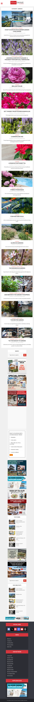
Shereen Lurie (20, 269)
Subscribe (9, 646)
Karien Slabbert (20, 342)
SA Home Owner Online (20, 33)
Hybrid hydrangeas (17, 190)
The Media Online (11, 673)
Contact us (9, 640)
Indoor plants (13, 440)
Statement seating (14, 449)
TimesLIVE (9, 655)
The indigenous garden (17, 268)
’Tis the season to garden (17, 341)
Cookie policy (10, 642)
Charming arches (17, 136)
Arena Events (10, 675)
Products (21, 339)
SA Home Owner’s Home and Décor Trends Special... (19, 533)
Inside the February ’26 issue (20, 538)
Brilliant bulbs (17, 86)
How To (23, 293)
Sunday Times (10, 657)
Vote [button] (11, 454)
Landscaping (19, 188)
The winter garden (17, 320)
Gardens (20, 28)
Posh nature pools (17, 216)
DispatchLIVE (10, 667)
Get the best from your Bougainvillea (17, 111)
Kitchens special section (19, 544)
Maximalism (13, 437)
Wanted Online (10, 669)
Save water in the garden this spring (17, 294)
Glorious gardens (17, 243)
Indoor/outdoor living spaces (16, 446)
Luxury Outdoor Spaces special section (20, 521)
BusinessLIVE (10, 661)
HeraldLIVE (9, 665)
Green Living (17, 293)
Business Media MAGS (12, 671)
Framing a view (19, 526)
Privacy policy (10, 644)
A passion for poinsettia (17, 163)
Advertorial (15, 28)
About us (9, 638)
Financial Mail (10, 663)
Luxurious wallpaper (15, 452)
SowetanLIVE (10, 659)
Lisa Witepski (20, 244)
